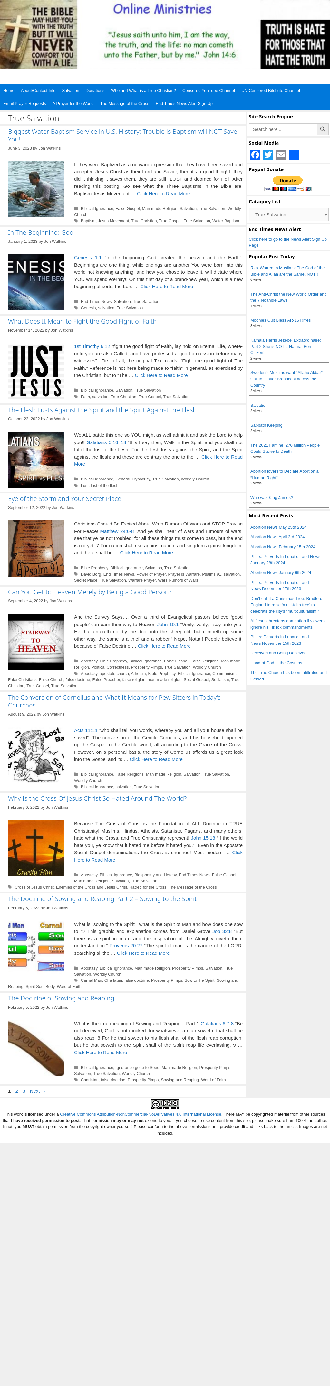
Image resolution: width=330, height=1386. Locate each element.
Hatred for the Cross (147, 887)
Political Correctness (110, 667)
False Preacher (106, 679)
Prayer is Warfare (184, 574)
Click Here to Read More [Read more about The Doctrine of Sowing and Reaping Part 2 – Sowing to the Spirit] (143, 953)
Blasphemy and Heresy (155, 874)
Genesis (88, 307)
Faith (85, 396)
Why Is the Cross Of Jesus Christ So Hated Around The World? (97, 798)
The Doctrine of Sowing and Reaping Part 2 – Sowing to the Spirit (102, 898)
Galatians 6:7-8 (217, 1023)
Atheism (138, 673)
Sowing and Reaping (180, 1079)
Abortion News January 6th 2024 (280, 572)
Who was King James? (271, 497)
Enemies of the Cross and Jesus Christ (91, 887)
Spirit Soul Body (40, 986)
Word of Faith (69, 986)
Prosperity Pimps (146, 667)
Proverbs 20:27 (125, 945)
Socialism (220, 679)
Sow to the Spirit (199, 980)
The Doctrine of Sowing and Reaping (61, 998)
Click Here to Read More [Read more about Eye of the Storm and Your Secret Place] (146, 552)
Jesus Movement (113, 220)
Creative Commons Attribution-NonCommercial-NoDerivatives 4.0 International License (140, 1114)
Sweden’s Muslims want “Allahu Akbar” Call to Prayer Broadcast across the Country (286, 379)
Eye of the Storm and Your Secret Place (64, 498)
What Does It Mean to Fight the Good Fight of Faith (82, 321)
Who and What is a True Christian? (143, 90)
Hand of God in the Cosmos (276, 663)
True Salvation (212, 208)
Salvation (70, 90)
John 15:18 (203, 838)
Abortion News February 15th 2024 (282, 546)
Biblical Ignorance (97, 208)
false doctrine (78, 679)
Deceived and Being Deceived (278, 653)
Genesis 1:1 (88, 257)
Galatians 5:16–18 (106, 442)
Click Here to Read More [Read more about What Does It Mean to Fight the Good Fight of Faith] (161, 375)
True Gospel (170, 220)
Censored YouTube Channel (208, 90)
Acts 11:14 (85, 730)
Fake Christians (22, 679)
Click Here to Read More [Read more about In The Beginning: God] (166, 286)
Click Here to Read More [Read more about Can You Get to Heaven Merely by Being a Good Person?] (164, 646)
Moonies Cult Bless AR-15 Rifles (280, 320)
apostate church (114, 673)
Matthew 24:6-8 (117, 531)
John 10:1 (168, 624)
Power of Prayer (151, 574)
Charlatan (113, 980)
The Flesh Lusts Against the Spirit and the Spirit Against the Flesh (102, 410)
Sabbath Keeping (266, 425)
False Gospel (127, 208)
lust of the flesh (105, 485)
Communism (224, 673)
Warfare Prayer (142, 580)
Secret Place (85, 580)
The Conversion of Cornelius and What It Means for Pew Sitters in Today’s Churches (114, 701)
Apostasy (89, 661)
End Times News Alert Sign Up (184, 103)
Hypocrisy (141, 479)
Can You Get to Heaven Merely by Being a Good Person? (89, 592)
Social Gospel (196, 679)
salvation (106, 307)
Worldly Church (195, 479)
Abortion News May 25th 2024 (278, 527)
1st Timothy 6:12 (92, 346)
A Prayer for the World (73, 103)
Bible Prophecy (94, 567)
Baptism (88, 220)
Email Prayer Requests (24, 103)
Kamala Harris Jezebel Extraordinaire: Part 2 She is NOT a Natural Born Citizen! (285, 346)
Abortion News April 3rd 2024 (277, 536)
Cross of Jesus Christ (34, 887)
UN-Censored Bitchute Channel (270, 90)
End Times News (96, 301)
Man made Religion (160, 208)
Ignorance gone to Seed (137, 1067)
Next (38, 1091)
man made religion (164, 679)
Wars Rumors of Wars (178, 580)
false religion (133, 679)
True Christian (144, 220)
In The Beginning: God (40, 232)
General (122, 479)
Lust (85, 485)
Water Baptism (225, 220)
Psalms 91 (211, 574)
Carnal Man (91, 980)
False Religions (204, 661)
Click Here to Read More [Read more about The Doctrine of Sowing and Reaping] (100, 1052)
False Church (51, 679)
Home (9, 90)
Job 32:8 (222, 931)
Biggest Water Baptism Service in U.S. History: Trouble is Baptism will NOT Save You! (122, 135)
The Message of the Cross (124, 103)
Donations (95, 90)
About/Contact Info (38, 90)
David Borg (91, 574)
